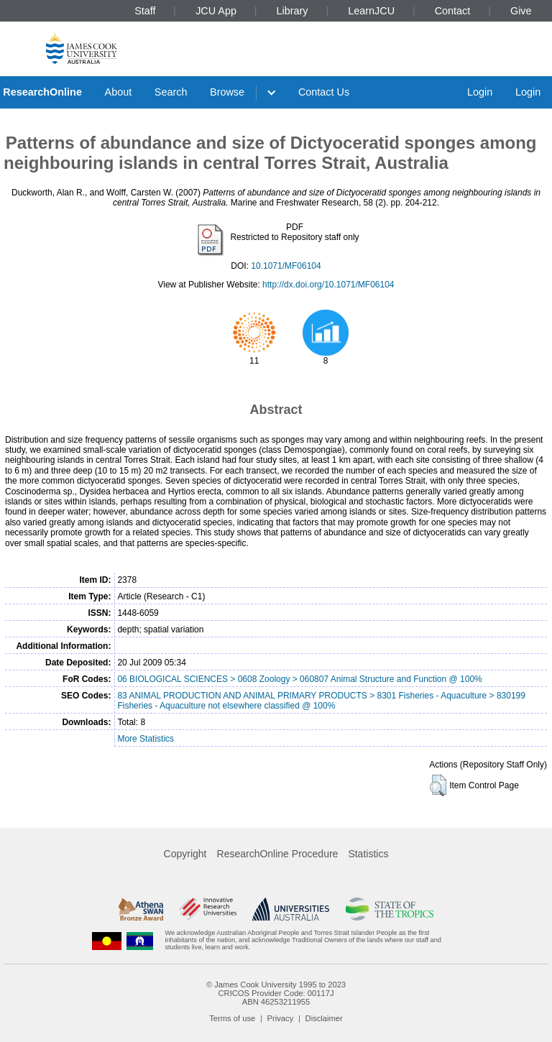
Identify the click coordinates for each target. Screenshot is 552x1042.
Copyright (185, 853)
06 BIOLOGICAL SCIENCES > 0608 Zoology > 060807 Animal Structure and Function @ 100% (299, 679)
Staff (144, 11)
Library (292, 11)
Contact (453, 11)
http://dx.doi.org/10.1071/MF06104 (328, 285)
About (118, 92)
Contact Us (323, 92)
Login (479, 92)
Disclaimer (324, 1018)
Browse (227, 92)
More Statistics (145, 739)
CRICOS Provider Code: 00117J (276, 993)
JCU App (216, 11)
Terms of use (232, 1018)
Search (171, 92)
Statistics (368, 853)
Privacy (280, 1018)
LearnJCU (371, 11)
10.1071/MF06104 (286, 266)
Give (521, 11)
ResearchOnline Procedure (278, 853)
